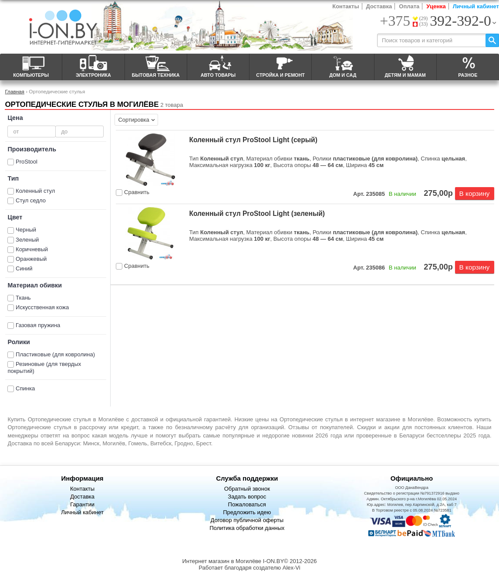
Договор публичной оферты (246, 520)
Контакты (345, 6)
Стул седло (31, 200)
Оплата (409, 6)
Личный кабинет (476, 6)
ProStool (26, 161)
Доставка (379, 6)
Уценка (435, 6)
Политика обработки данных (246, 528)
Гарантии (82, 504)
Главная (14, 91)
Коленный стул (35, 191)
